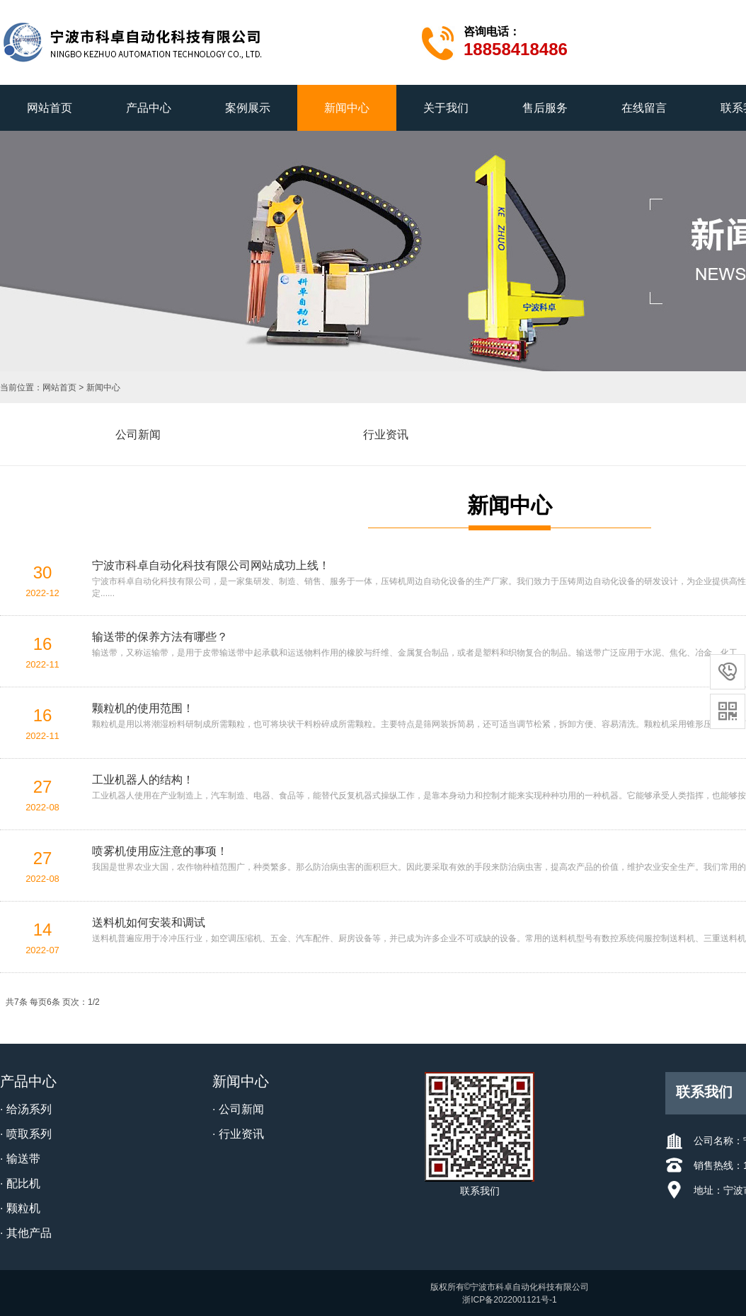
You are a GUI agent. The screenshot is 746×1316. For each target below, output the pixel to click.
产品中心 (148, 108)
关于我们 (446, 108)
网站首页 (49, 108)
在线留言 (644, 108)
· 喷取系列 (26, 1134)
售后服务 (545, 108)
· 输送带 (20, 1159)
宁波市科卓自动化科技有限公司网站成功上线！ (211, 565)
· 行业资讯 (238, 1134)
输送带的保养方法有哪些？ (160, 637)
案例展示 (247, 108)
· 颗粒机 (20, 1208)
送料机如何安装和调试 (148, 922)
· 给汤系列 (26, 1109)
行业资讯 (385, 435)
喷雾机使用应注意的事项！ (160, 851)
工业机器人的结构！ (143, 780)
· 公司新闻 (238, 1109)
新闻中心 (346, 108)
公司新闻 (138, 435)
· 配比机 (20, 1183)
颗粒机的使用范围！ (143, 708)
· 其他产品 (26, 1233)
